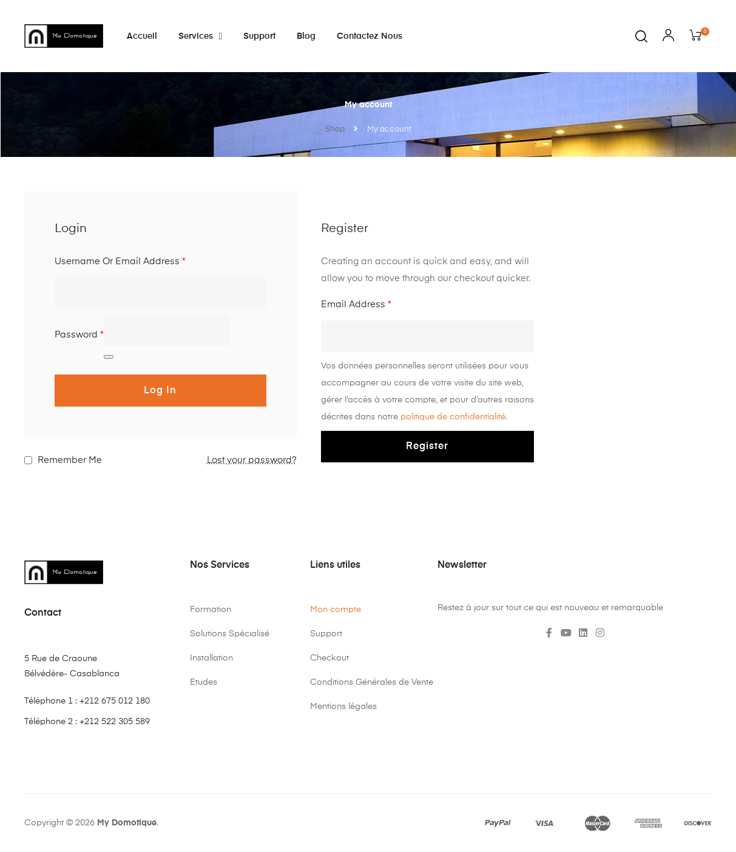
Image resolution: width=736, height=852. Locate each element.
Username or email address (120, 261)
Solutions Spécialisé (229, 634)
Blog (306, 36)
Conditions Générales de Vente (371, 682)
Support (259, 36)
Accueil (142, 36)
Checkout (329, 658)
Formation (210, 609)
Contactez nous (369, 36)
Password (79, 334)
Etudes (203, 682)
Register (427, 446)
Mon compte (335, 609)
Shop (335, 129)
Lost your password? (252, 460)
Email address (356, 304)
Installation (211, 658)
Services (200, 36)
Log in (160, 391)
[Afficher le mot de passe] (108, 357)
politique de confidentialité (452, 417)
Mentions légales (343, 706)
